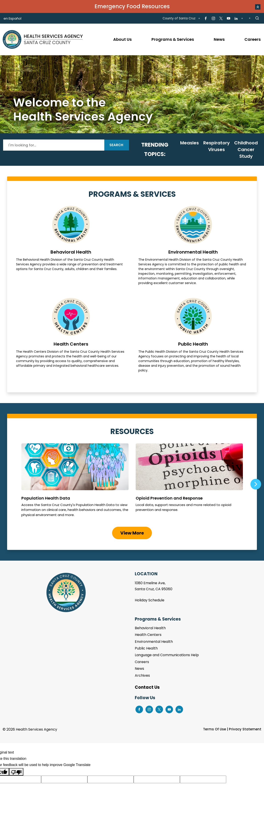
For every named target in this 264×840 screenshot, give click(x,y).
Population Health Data (75, 482)
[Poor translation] (16, 772)
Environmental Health (193, 245)
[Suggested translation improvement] (64, 779)
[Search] (54, 145)
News (139, 668)
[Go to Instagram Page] (213, 18)
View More (132, 533)
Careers (142, 661)
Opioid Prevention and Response (189, 482)
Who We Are (132, 94)
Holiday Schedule (149, 600)
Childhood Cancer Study (246, 149)
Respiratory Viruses (216, 146)
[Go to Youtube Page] (228, 18)
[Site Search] (257, 18)
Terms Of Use (214, 729)
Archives (142, 675)
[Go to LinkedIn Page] (236, 18)
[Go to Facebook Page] (205, 18)
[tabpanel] (132, 94)
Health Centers (70, 335)
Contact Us (147, 687)
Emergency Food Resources (132, 6)
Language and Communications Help (167, 655)
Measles (189, 143)
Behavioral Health (70, 245)
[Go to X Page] (221, 18)
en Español (12, 18)
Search (116, 145)
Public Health (193, 335)
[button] (258, 7)
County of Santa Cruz (179, 18)
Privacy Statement (245, 729)
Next (255, 484)
